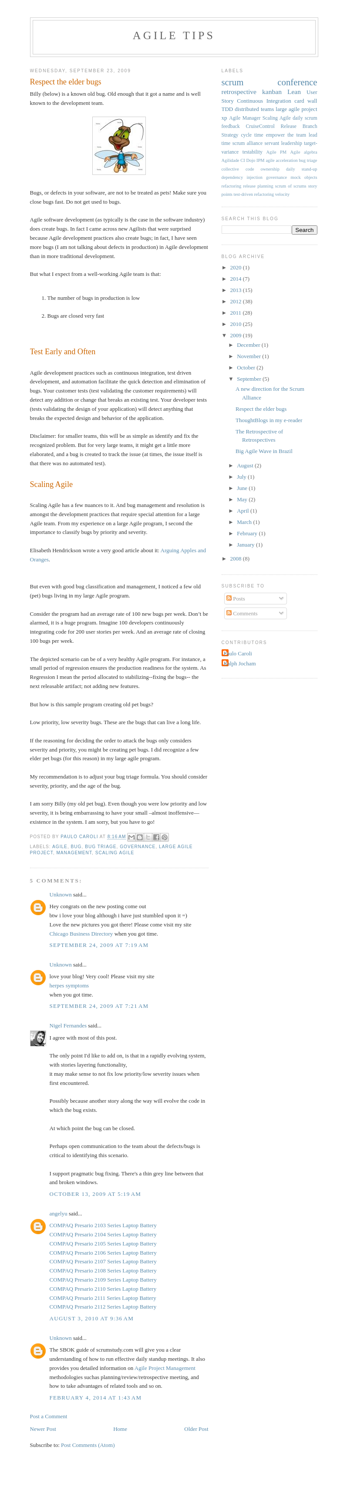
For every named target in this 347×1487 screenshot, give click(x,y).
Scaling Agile (115, 852)
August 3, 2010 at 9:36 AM (92, 1318)
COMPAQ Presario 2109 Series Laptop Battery (103, 1279)
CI (242, 160)
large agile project (296, 109)
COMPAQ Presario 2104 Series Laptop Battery (103, 1234)
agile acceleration (281, 160)
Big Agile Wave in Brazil (264, 451)
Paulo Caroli (238, 653)
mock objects (304, 177)
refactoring (232, 186)
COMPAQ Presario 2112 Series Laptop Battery (103, 1306)
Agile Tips (174, 35)
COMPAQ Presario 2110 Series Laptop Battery (103, 1289)
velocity (282, 194)
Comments (242, 613)
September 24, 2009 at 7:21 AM (99, 1006)
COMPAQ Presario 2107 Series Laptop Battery (103, 1261)
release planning (258, 186)
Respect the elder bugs (261, 409)
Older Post (196, 1429)
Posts (235, 598)
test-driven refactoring (254, 194)
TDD (227, 109)
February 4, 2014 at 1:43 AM (96, 1397)
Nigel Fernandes (68, 1025)
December (249, 345)
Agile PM (276, 152)
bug (76, 846)
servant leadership (283, 143)
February (248, 533)
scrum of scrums (291, 186)
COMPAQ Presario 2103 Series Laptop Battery (103, 1225)
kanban (272, 91)
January (246, 544)
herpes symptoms (69, 985)
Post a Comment (48, 1416)
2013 (236, 290)
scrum (233, 82)
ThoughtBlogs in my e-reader (269, 420)
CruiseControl (260, 126)
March (245, 522)
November (249, 356)
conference (297, 82)
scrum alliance (247, 143)
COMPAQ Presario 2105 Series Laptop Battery (103, 1243)
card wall (305, 100)
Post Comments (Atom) (88, 1445)
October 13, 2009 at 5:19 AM (95, 1194)
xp (224, 117)
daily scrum (305, 118)
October (246, 367)
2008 (236, 558)
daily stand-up (301, 169)
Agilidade (230, 160)
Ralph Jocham (240, 663)
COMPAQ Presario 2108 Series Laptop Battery (103, 1270)
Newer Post (43, 1429)
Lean (294, 91)
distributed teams (254, 109)
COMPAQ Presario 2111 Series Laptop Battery (103, 1298)
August (246, 465)
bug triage (100, 846)
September (250, 379)
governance (137, 846)
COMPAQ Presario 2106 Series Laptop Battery (103, 1252)
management (74, 852)
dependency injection (242, 177)
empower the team (286, 135)
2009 (236, 335)
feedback (231, 126)
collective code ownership (251, 169)
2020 (236, 267)
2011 (236, 312)
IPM (260, 160)
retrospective (239, 91)
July (242, 476)
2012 (236, 301)
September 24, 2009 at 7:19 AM (99, 945)
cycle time (252, 135)
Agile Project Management (165, 1368)
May (243, 499)
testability (253, 152)
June (243, 488)
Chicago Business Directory (81, 933)
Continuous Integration (264, 100)
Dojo (251, 160)
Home (120, 1429)
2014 (236, 278)
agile (59, 846)
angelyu (58, 1213)
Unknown (61, 894)
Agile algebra (303, 152)
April (243, 510)
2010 (236, 324)
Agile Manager (244, 118)
